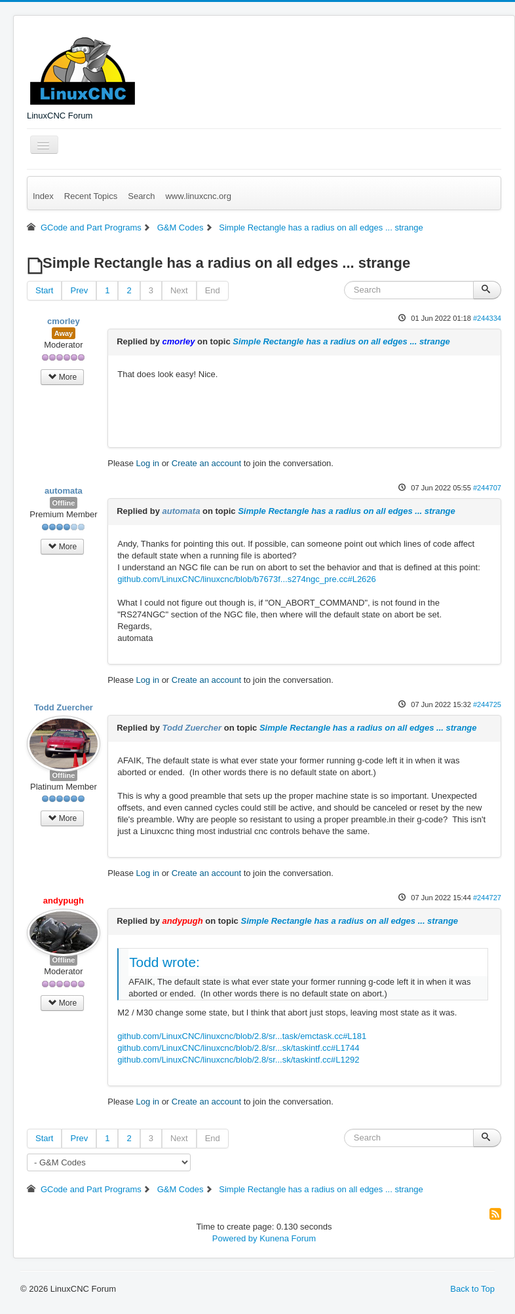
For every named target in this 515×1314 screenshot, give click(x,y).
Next (179, 290)
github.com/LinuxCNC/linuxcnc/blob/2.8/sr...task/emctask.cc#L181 (241, 1036)
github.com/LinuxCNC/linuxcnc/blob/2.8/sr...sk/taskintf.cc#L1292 (238, 1060)
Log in (147, 463)
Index (43, 196)
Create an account (206, 463)
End (212, 290)
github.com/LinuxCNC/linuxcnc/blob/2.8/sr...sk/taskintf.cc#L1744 (238, 1048)
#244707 (487, 488)
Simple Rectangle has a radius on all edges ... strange (341, 341)
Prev (79, 290)
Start (44, 290)
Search (141, 196)
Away (63, 333)
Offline (63, 503)
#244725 (487, 704)
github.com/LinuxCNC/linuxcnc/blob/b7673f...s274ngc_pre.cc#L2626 (246, 579)
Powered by (235, 1238)
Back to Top (472, 1289)
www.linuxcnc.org (198, 196)
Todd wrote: (164, 962)
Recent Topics (90, 196)
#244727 (487, 898)
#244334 (487, 318)
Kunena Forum (287, 1238)
